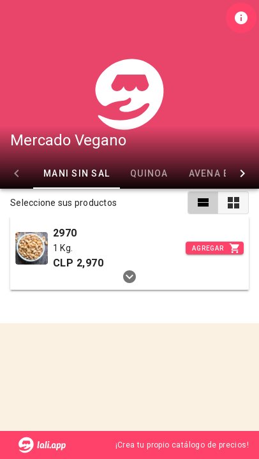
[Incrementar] (215, 248)
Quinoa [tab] (149, 173)
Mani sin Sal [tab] (76, 173)
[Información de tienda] (241, 18)
